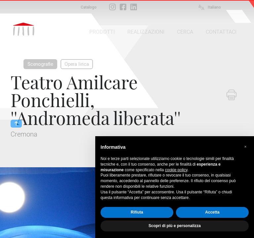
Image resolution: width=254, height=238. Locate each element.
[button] (245, 146)
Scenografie (40, 64)
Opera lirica (76, 64)
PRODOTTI (102, 32)
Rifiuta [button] (137, 212)
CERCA (185, 32)
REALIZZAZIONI (145, 32)
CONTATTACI (221, 32)
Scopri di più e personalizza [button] (174, 225)
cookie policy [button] (176, 170)
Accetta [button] (212, 212)
